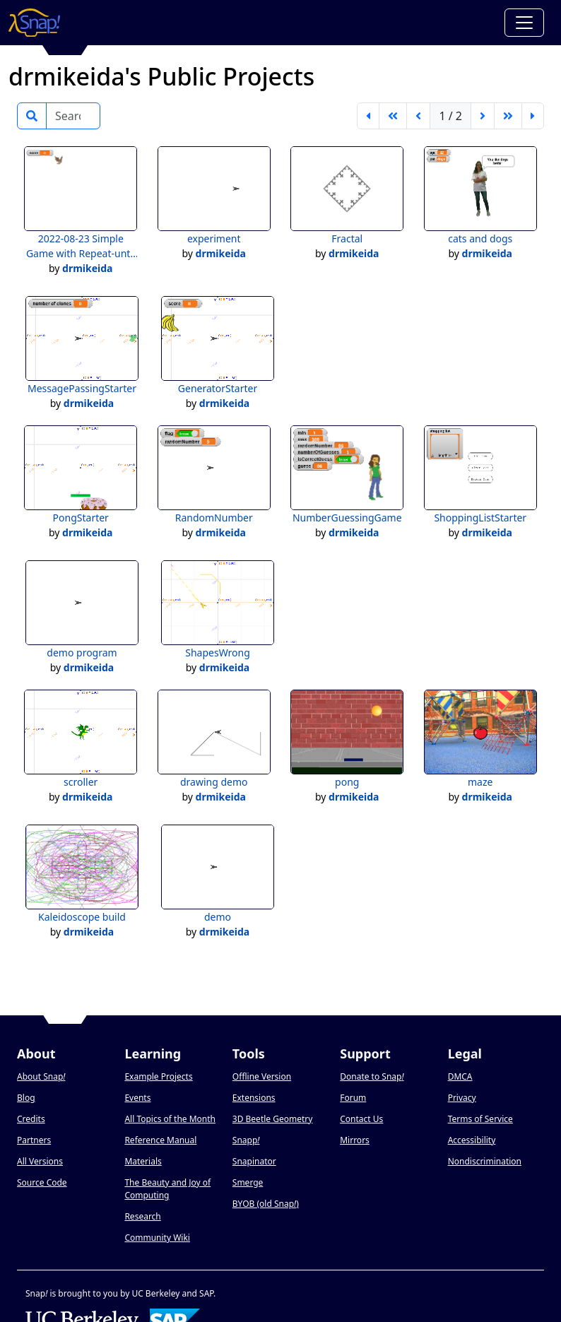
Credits (31, 1119)
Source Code (42, 1182)
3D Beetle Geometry (272, 1119)
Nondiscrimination (484, 1161)
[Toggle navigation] (524, 22)
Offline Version (261, 1076)
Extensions (254, 1098)
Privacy (462, 1098)
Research (142, 1216)
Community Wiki (157, 1238)
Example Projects (158, 1076)
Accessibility (472, 1140)
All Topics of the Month (169, 1119)
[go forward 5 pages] (508, 115)
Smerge (248, 1182)
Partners (34, 1140)
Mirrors (355, 1140)
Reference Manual (160, 1140)
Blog (26, 1098)
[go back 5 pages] (393, 115)
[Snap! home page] (34, 22)
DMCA (460, 1076)
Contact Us (361, 1119)
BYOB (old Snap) (265, 1204)
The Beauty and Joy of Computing (167, 1188)
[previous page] (418, 115)
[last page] (532, 115)
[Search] (73, 115)
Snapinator (254, 1161)
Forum (353, 1098)
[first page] (368, 115)
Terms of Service (480, 1119)
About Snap (41, 1076)
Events (137, 1098)
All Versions (40, 1161)
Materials (142, 1161)
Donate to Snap (371, 1076)
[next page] (483, 115)
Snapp (246, 1140)
